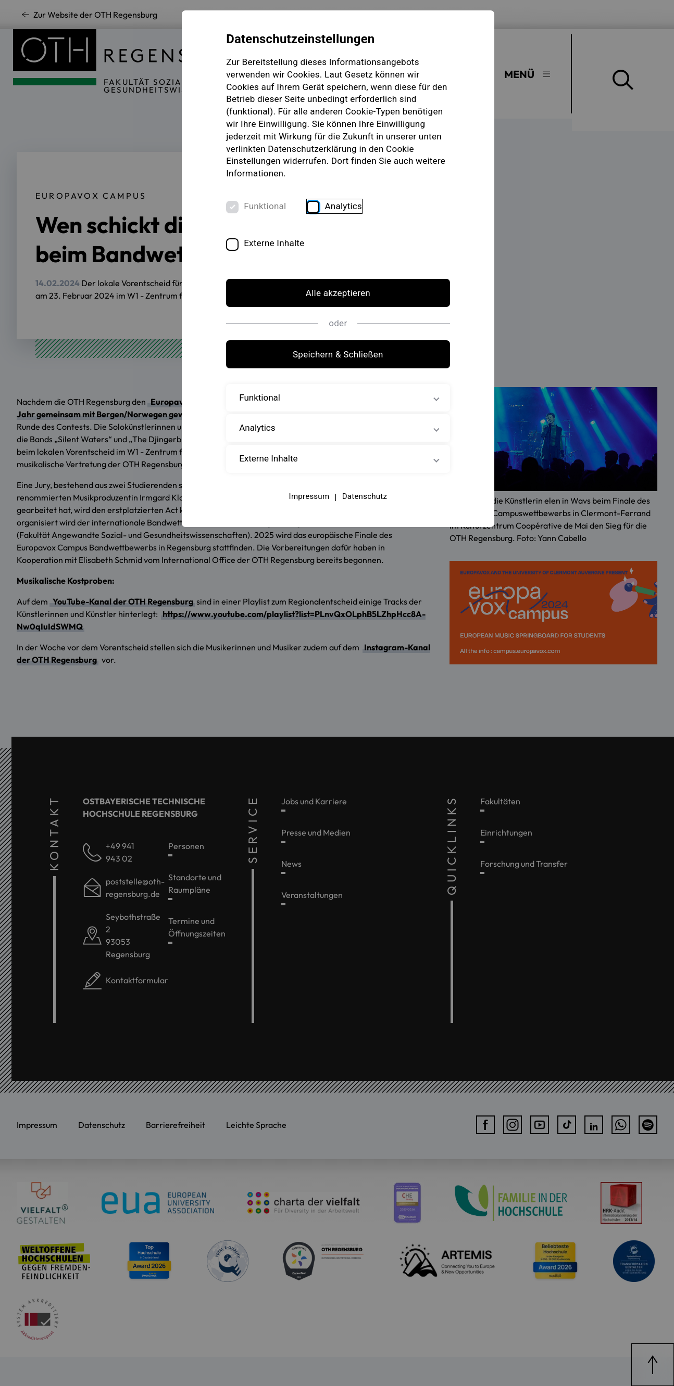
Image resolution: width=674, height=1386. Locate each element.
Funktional (266, 206)
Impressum (308, 497)
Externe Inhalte (275, 244)
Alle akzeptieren (337, 293)
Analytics (345, 206)
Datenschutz (363, 497)
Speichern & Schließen (337, 355)
